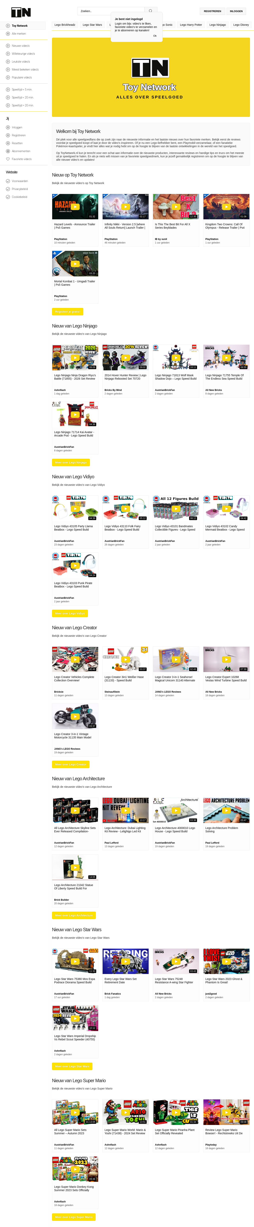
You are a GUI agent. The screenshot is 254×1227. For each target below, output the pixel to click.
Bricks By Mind (113, 390)
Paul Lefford (111, 842)
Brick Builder (61, 900)
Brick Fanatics (113, 993)
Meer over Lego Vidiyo (70, 613)
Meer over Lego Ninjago (71, 462)
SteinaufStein (112, 691)
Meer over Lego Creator (70, 764)
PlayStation (60, 239)
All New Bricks (213, 390)
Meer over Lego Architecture (74, 915)
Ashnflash (60, 390)
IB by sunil (161, 239)
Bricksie (59, 691)
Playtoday (211, 1144)
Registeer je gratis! (67, 311)
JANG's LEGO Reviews (168, 691)
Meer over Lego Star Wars (72, 1066)
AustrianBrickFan (165, 390)
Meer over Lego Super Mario (73, 1217)
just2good (211, 993)
